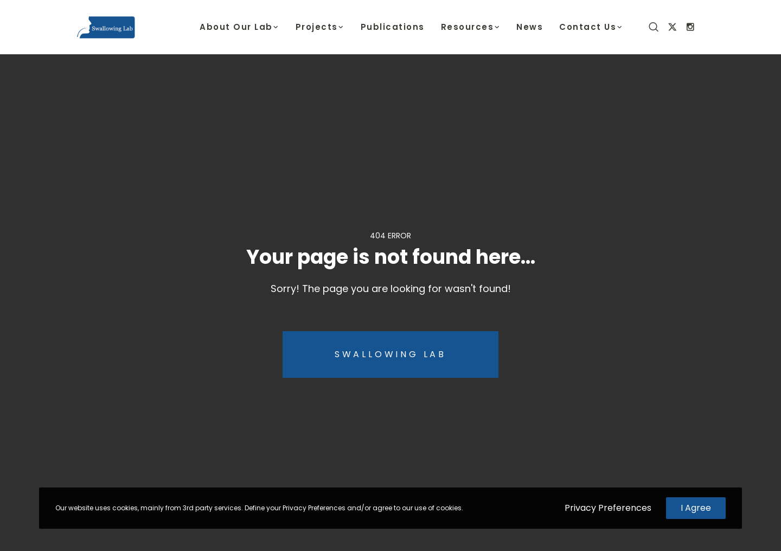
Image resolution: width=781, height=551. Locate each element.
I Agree (696, 508)
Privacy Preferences (608, 508)
